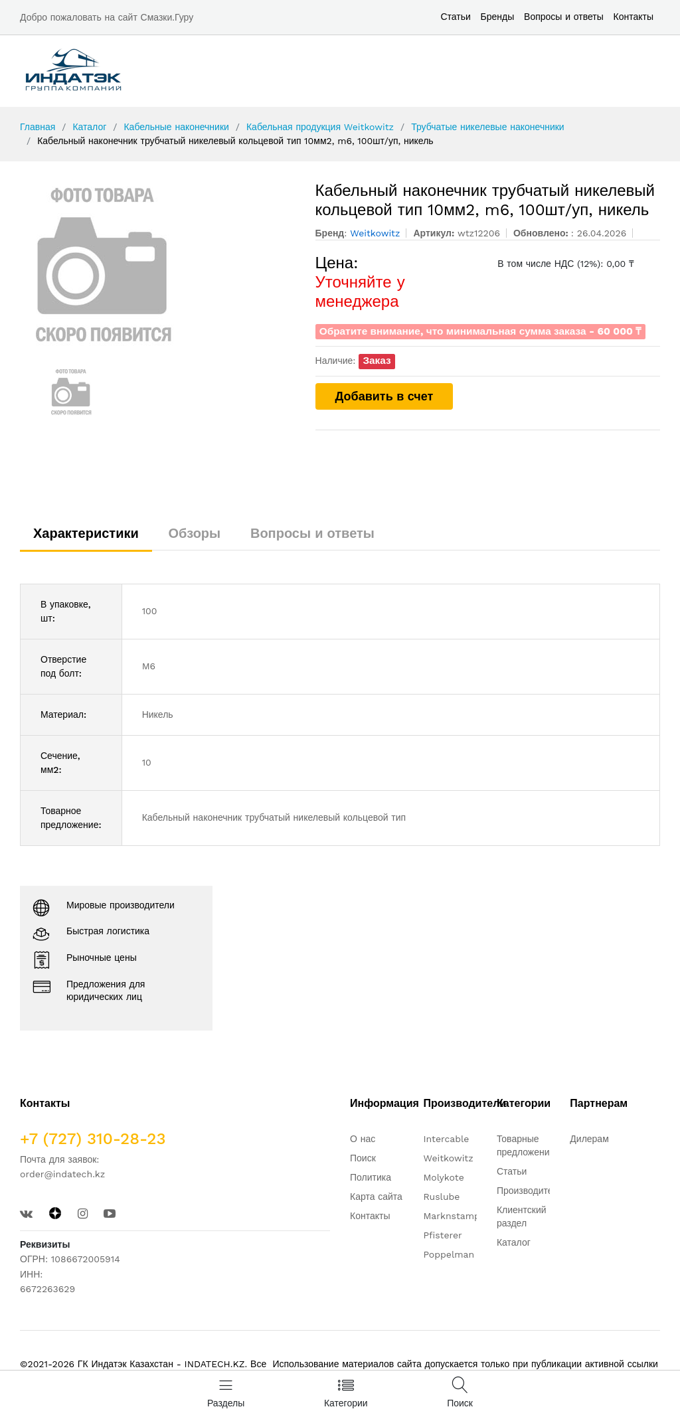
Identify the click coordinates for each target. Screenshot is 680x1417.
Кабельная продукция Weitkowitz (320, 127)
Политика (370, 1177)
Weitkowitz (448, 1158)
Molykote (443, 1177)
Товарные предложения (525, 1145)
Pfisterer (442, 1235)
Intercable (446, 1138)
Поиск (363, 1158)
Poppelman (448, 1254)
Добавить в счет (384, 396)
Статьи (455, 16)
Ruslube (441, 1196)
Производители (530, 1190)
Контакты (633, 16)
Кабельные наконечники (176, 127)
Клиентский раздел (522, 1216)
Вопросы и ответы (564, 16)
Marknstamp (451, 1215)
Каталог (89, 127)
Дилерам (589, 1138)
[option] (158, 264)
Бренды (498, 16)
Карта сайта (376, 1196)
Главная (37, 127)
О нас (362, 1138)
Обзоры (195, 533)
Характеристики (86, 533)
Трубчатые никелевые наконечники (487, 127)
